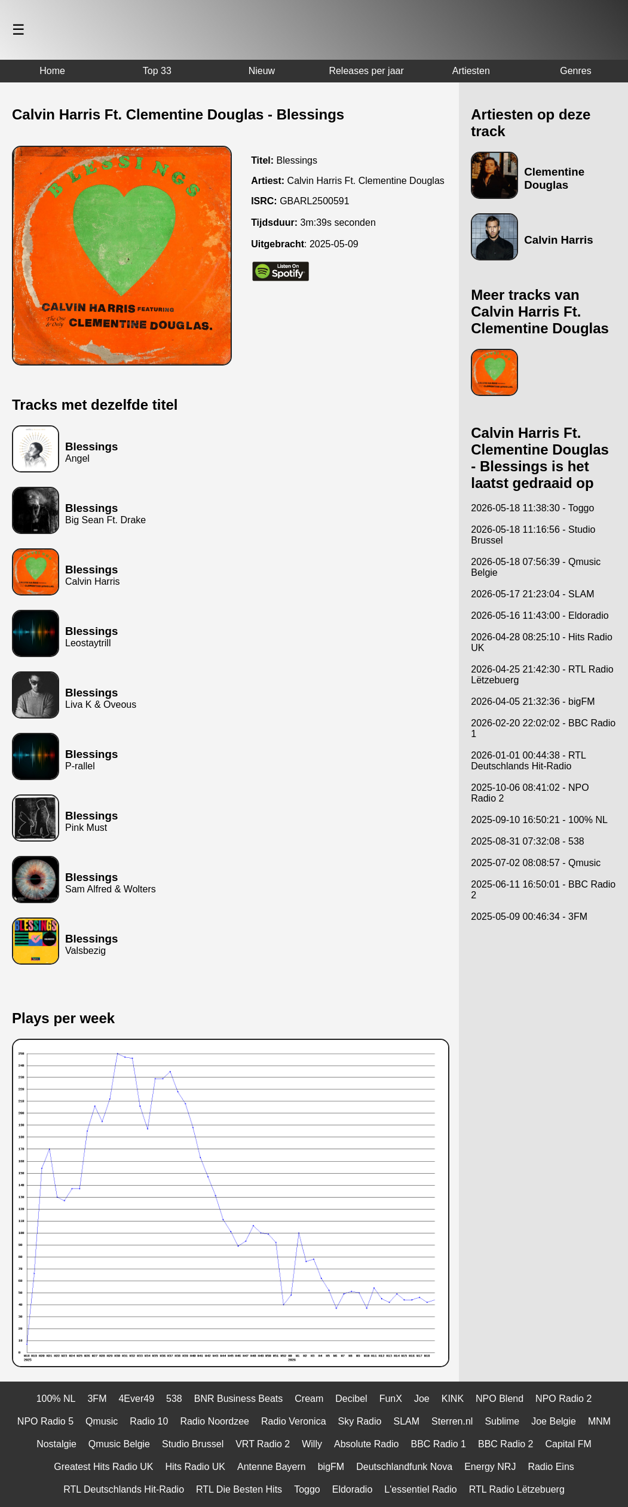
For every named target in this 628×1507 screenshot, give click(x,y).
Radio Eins (551, 1467)
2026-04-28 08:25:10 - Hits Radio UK (541, 642)
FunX (390, 1399)
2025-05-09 (334, 244)
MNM (599, 1421)
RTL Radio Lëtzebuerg (517, 1489)
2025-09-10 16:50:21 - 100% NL (539, 820)
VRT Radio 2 (262, 1444)
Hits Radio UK (195, 1467)
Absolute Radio (366, 1444)
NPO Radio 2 (563, 1399)
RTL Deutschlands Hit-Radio (123, 1489)
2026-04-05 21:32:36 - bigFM (533, 701)
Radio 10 (149, 1421)
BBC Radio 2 (506, 1444)
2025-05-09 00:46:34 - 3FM (529, 916)
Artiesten (471, 71)
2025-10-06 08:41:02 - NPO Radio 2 (530, 792)
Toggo (307, 1489)
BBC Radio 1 (438, 1444)
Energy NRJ (490, 1467)
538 (174, 1399)
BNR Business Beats (238, 1399)
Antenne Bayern (271, 1467)
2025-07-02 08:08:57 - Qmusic (536, 863)
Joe (422, 1399)
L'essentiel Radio (420, 1489)
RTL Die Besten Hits (239, 1489)
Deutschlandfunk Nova (404, 1467)
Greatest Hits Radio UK (103, 1467)
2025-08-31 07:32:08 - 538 (527, 841)
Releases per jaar (366, 71)
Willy (312, 1444)
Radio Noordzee (214, 1421)
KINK (453, 1399)
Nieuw (262, 71)
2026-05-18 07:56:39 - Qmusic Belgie (536, 567)
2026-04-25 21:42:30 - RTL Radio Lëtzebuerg (542, 674)
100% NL (56, 1399)
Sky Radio (360, 1421)
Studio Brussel (192, 1444)
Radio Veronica (293, 1421)
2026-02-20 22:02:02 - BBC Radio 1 (543, 728)
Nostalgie (56, 1444)
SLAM (406, 1421)
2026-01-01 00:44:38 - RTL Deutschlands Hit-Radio (528, 760)
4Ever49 (136, 1399)
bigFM (331, 1467)
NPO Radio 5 (45, 1421)
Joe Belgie (553, 1421)
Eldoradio (352, 1489)
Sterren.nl (452, 1421)
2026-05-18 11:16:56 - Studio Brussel (533, 534)
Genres (575, 71)
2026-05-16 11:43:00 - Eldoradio (539, 615)
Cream (309, 1399)
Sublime (502, 1421)
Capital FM (568, 1444)
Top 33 (157, 71)
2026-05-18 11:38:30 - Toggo (532, 508)
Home (52, 71)
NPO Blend (499, 1399)
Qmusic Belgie (119, 1444)
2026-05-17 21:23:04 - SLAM (532, 594)
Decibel (351, 1399)
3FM (96, 1399)
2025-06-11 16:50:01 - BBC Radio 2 (543, 889)
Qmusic (101, 1421)
